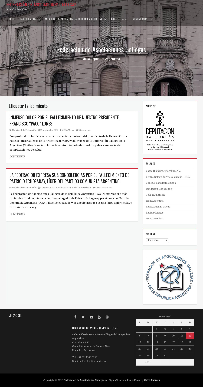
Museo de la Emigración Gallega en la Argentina (73, 19)
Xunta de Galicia (155, 218)
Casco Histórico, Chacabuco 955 (163, 171)
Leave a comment (103, 187)
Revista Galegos (154, 212)
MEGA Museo (68, 130)
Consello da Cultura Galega (161, 182)
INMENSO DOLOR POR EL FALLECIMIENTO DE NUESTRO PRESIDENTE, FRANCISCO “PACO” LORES (65, 120)
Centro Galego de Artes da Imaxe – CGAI (168, 177)
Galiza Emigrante (155, 194)
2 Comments (85, 130)
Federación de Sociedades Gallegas (74, 187)
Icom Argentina (155, 200)
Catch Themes (152, 380)
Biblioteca (117, 19)
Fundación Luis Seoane (159, 188)
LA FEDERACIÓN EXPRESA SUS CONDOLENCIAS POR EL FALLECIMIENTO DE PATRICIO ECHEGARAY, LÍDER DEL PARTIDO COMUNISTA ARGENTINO (69, 178)
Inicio (12, 19)
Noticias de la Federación (24, 130)
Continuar (17, 156)
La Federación (28, 19)
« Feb (148, 362)
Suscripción (140, 19)
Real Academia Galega (158, 206)
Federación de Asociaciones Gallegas (41, 4)
